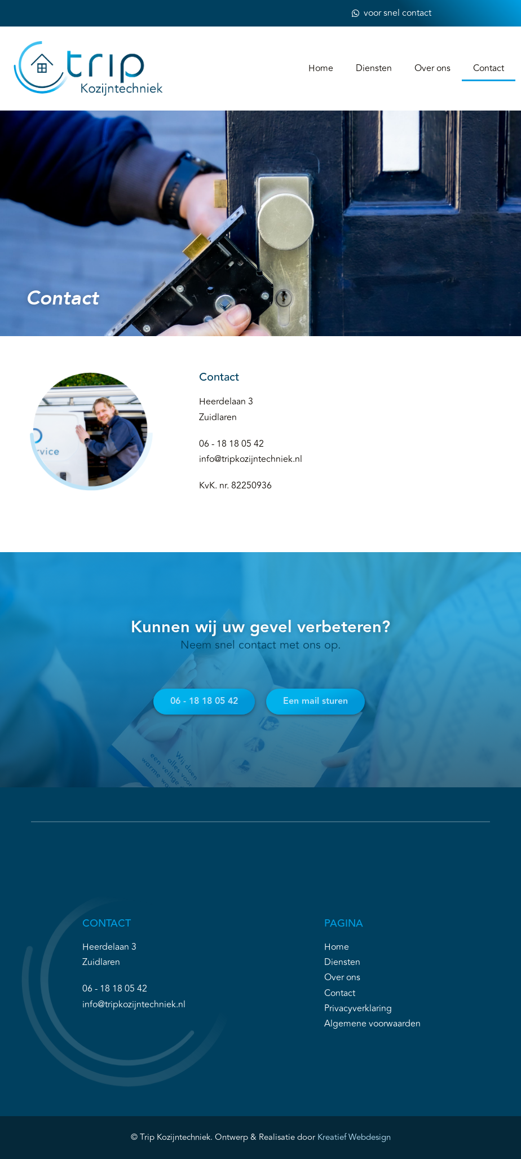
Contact (488, 68)
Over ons (432, 68)
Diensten (374, 68)
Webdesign (368, 1137)
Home (320, 68)
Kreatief (331, 1137)
